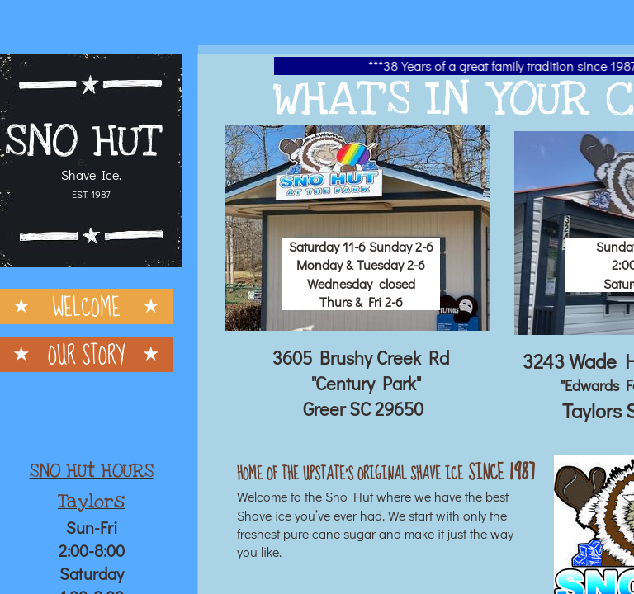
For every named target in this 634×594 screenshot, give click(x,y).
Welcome (86, 306)
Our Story (86, 354)
